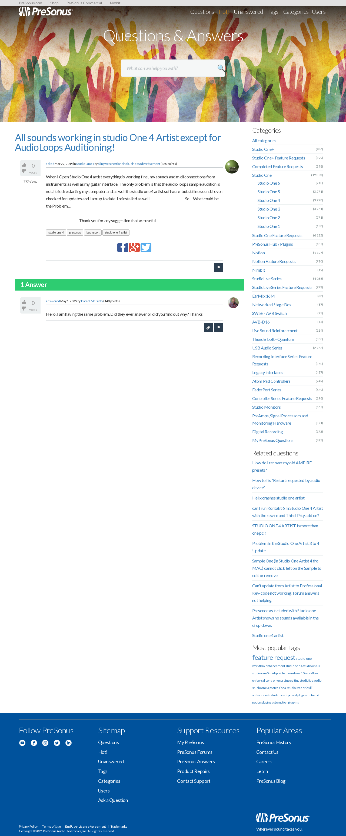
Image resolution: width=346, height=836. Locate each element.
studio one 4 (56, 232)
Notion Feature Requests (274, 261)
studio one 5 (260, 673)
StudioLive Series (267, 278)
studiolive (306, 680)
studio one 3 (311, 666)
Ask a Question (113, 800)
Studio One (262, 175)
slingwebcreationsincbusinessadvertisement (129, 164)
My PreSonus (190, 742)
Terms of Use (51, 826)
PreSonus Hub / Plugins (272, 244)
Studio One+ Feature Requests (278, 157)
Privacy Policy (28, 826)
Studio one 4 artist (268, 635)
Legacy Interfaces (267, 372)
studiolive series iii (299, 688)
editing (294, 680)
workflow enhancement (268, 666)
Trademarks (119, 826)
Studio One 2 (269, 217)
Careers (264, 761)
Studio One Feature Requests (277, 235)
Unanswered (248, 11)
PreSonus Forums (194, 752)
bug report (92, 232)
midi (273, 673)
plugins (266, 702)
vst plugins (300, 695)
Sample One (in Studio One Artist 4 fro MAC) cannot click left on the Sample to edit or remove (286, 568)
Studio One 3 (269, 208)
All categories (264, 140)
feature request (273, 657)
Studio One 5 (269, 191)
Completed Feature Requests (277, 166)
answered (53, 301)
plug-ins (293, 702)
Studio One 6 (269, 182)
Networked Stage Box (271, 304)
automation (280, 702)
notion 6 (313, 695)
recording (282, 680)
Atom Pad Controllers (271, 381)
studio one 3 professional (269, 688)
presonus (75, 232)
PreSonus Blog (270, 781)
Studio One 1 (269, 226)
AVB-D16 (261, 321)
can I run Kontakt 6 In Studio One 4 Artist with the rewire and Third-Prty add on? (287, 511)
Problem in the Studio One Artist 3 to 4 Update (285, 547)
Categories (296, 11)
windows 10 (296, 673)
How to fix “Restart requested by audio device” (286, 484)
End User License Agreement (85, 826)
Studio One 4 (85, 164)
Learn (262, 771)
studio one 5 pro (281, 695)
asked (50, 164)
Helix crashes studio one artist (278, 497)
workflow (311, 673)
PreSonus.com (30, 3)
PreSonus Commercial (84, 3)
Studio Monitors (266, 406)
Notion (258, 252)
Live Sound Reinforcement (275, 330)
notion (256, 702)
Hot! (224, 11)
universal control (263, 680)
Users (318, 11)
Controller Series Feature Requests (282, 398)
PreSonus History (273, 742)
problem (282, 673)
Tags (273, 11)
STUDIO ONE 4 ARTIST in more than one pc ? (285, 529)
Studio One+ (263, 149)
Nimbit (115, 3)
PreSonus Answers (196, 761)
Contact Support (193, 781)
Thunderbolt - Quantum (273, 339)
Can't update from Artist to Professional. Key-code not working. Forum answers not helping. (287, 593)
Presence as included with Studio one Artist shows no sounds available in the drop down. (285, 618)
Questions (202, 11)
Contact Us (267, 752)
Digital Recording (267, 431)
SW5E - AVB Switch (269, 313)
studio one (304, 658)
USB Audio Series (267, 347)
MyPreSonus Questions (273, 440)
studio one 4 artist (116, 232)
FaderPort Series (267, 389)
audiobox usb (261, 695)
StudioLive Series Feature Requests (282, 287)
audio (317, 680)
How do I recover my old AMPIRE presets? (282, 466)
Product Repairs (193, 771)
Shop (54, 3)
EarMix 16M (263, 295)
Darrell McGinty (92, 301)
